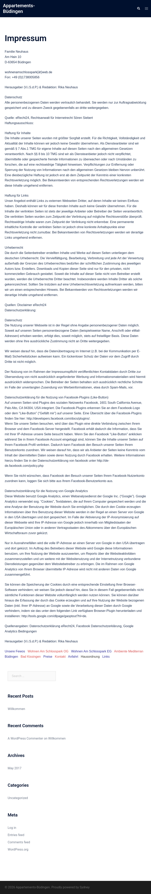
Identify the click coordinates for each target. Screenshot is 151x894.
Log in (12, 828)
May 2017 (14, 768)
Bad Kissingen (31, 656)
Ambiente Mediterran (128, 651)
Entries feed (16, 835)
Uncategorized (18, 798)
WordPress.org (18, 849)
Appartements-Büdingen (19, 8)
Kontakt (60, 656)
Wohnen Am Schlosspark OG (48, 651)
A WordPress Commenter (25, 738)
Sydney (85, 887)
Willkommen (16, 709)
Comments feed (19, 842)
